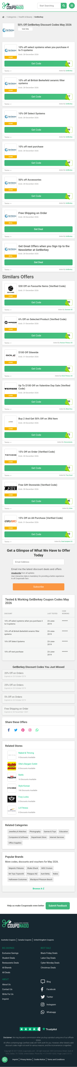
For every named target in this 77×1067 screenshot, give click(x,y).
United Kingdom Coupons (44, 940)
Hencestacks (68, 442)
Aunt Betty (45, 874)
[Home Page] (4, 17)
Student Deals (8, 958)
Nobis (55, 874)
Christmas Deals (48, 968)
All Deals (6, 972)
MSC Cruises (46, 868)
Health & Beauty (25, 17)
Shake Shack (32, 868)
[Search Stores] (64, 6)
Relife (21, 775)
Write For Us (7, 994)
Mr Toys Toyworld (16, 874)
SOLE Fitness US (67, 376)
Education (63, 832)
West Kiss (69, 409)
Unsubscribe (16, 573)
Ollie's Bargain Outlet (27, 764)
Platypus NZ (32, 874)
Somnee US (68, 309)
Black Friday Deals (49, 953)
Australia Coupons (8, 940)
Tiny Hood (69, 475)
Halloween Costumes (18, 880)
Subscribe (38, 587)
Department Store (38, 837)
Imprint (5, 999)
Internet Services (57, 837)
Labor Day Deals (48, 958)
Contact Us (7, 989)
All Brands (6, 968)
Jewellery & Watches (17, 832)
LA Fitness (23, 808)
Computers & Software (18, 837)
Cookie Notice (39, 1060)
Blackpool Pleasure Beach (41, 880)
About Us (6, 984)
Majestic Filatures (16, 868)
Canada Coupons (24, 940)
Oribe (70, 508)
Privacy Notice (26, 1060)
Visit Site (25, 29)
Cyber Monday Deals (50, 963)
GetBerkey (38, 17)
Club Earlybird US (66, 541)
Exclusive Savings (10, 953)
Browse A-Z (38, 889)
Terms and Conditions (56, 1060)
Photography (35, 832)
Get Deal (38, 229)
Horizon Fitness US (66, 343)
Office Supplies (15, 843)
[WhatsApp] (6, 1060)
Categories (11, 17)
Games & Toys (50, 832)
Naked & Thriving (26, 753)
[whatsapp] (37, 730)
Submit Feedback (58, 905)
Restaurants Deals (10, 963)
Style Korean (24, 786)
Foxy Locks (23, 797)
